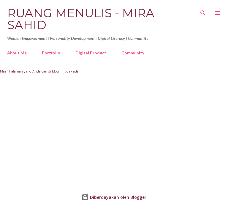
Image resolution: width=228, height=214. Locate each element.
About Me (17, 52)
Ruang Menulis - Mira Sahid (80, 19)
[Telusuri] (203, 10)
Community (132, 52)
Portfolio (51, 52)
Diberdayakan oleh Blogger (114, 197)
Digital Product (90, 52)
